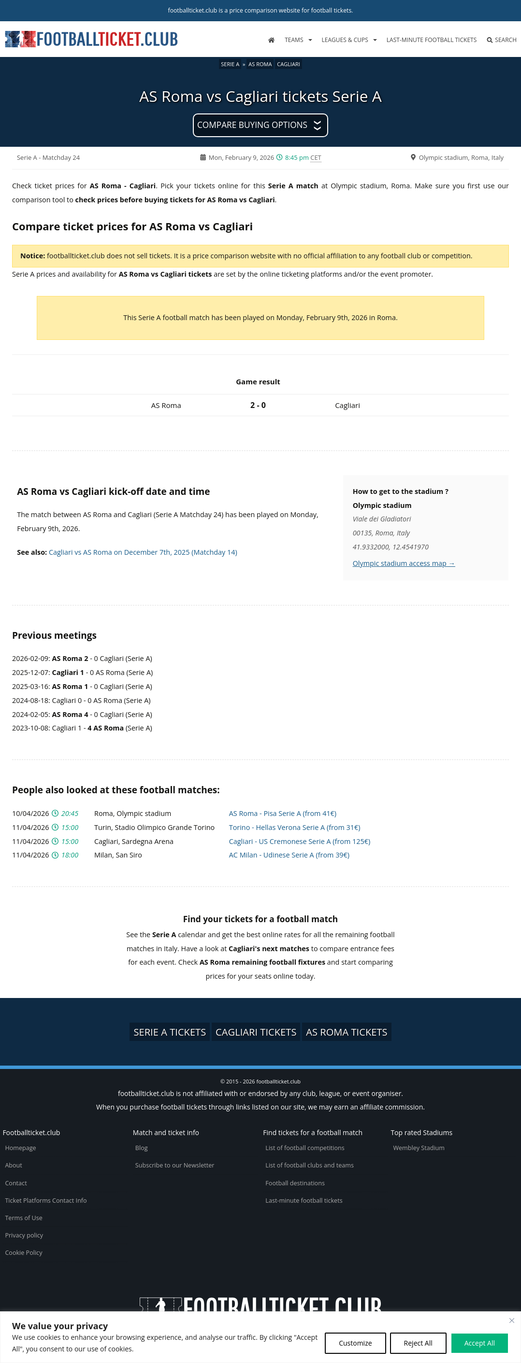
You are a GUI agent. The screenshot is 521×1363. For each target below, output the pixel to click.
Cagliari (288, 64)
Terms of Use (23, 1218)
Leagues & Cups (345, 40)
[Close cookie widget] (511, 1320)
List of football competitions (305, 1148)
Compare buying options (252, 124)
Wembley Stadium (419, 1148)
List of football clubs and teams (309, 1165)
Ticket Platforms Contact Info (46, 1200)
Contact (16, 1183)
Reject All (418, 1343)
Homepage (20, 1148)
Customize (355, 1343)
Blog (141, 1148)
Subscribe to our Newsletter (175, 1165)
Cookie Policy (23, 1253)
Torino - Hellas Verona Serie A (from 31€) (295, 827)
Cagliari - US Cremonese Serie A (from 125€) (299, 841)
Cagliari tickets (256, 1032)
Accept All (479, 1343)
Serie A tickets (169, 1032)
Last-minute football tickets (432, 40)
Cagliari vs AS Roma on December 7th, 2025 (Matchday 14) (143, 552)
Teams (294, 40)
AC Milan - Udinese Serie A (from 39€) (289, 854)
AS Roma (260, 64)
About (13, 1165)
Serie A (230, 64)
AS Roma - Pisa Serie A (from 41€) (282, 813)
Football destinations (295, 1183)
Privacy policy (24, 1235)
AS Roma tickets (346, 1032)
